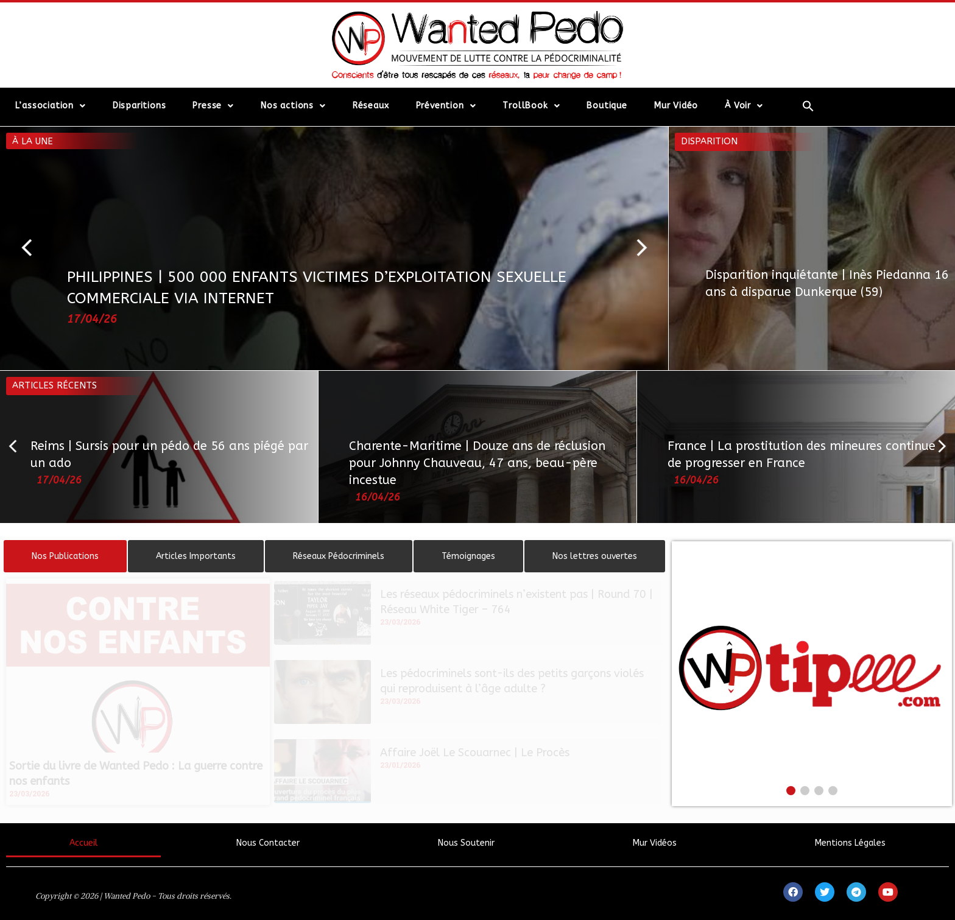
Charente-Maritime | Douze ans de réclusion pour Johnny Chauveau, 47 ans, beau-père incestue (477, 463)
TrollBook (531, 106)
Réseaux (371, 105)
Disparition (709, 141)
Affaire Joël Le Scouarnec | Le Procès (474, 752)
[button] (32, 248)
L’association (50, 106)
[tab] (65, 556)
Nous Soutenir (466, 843)
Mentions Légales (850, 843)
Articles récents (54, 385)
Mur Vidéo (676, 105)
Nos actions (293, 106)
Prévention (446, 106)
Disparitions (139, 105)
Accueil (83, 843)
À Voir (744, 106)
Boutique (607, 105)
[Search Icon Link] (808, 106)
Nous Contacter (268, 843)
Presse (213, 106)
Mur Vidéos (655, 843)
